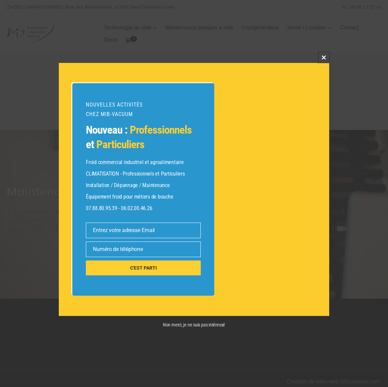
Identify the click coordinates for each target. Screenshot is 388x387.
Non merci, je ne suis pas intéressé (194, 324)
